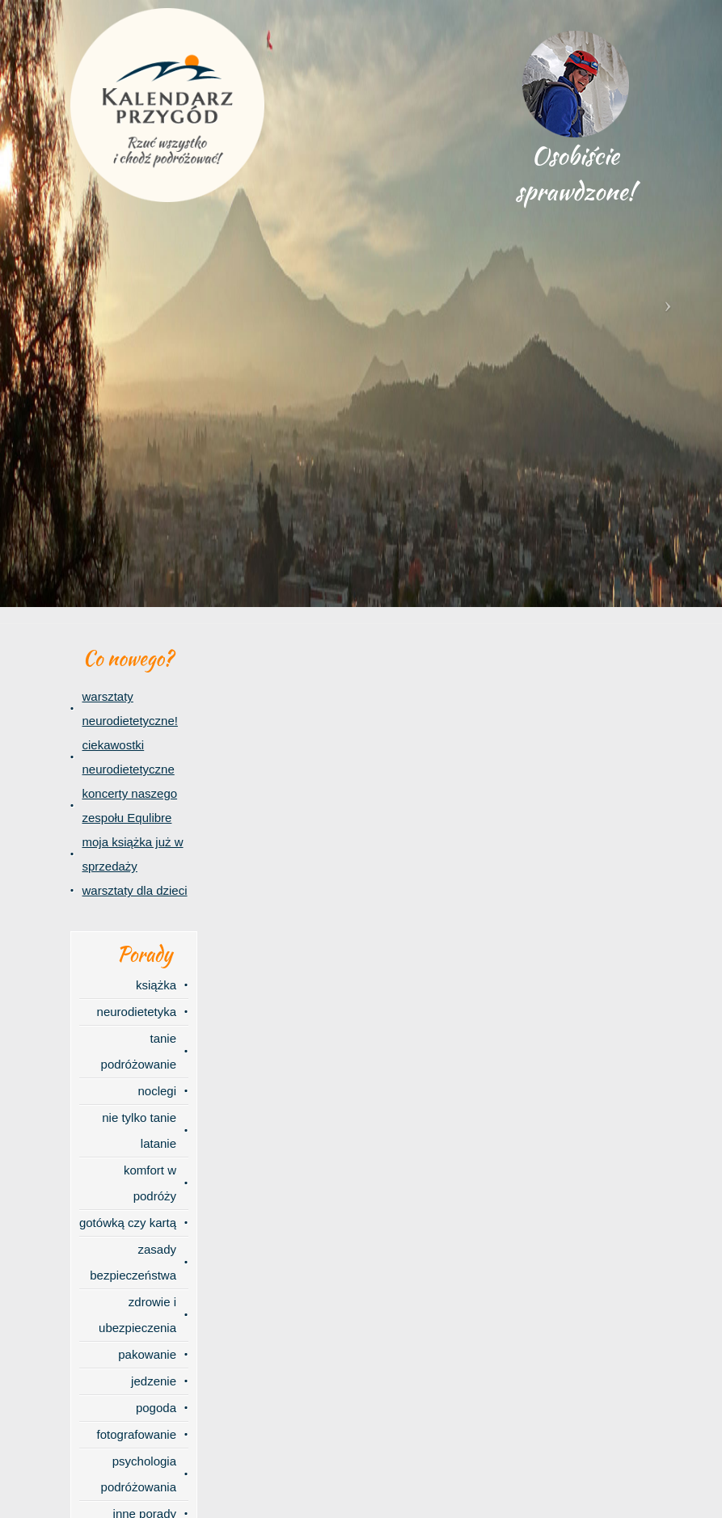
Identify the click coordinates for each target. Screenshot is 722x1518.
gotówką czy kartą (127, 1222)
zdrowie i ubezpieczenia (137, 1315)
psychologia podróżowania (138, 1474)
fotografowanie (136, 1434)
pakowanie (147, 1354)
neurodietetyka (136, 1011)
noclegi (156, 1091)
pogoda (156, 1408)
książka (156, 985)
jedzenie (153, 1381)
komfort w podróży (150, 1183)
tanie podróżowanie (138, 1051)
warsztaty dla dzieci (135, 890)
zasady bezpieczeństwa (133, 1262)
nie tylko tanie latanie (139, 1130)
